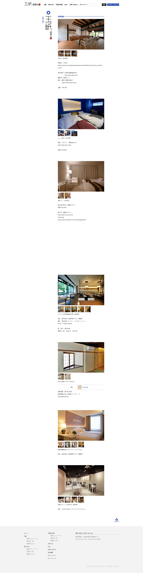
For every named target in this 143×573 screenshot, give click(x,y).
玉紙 (45, 4)
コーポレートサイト (113, 4)
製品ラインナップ (32, 538)
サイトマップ (52, 558)
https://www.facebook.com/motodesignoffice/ (72, 220)
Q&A (66, 4)
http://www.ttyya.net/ (71, 75)
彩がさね (51, 4)
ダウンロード (83, 4)
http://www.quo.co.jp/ (64, 145)
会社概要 (50, 552)
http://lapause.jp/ (63, 396)
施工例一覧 (30, 541)
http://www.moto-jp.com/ (65, 215)
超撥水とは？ (31, 543)
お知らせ (50, 543)
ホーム (26, 533)
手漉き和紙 (59, 4)
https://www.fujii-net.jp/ (69, 82)
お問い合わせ (73, 4)
